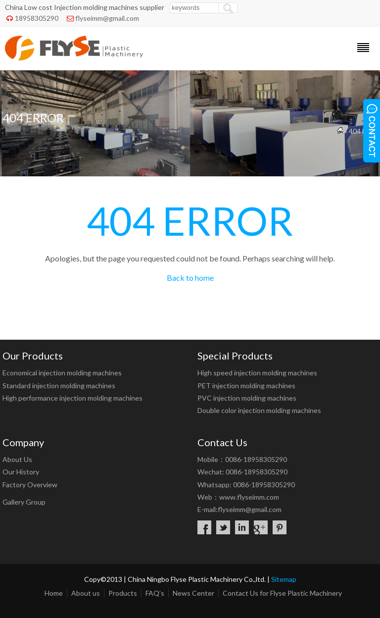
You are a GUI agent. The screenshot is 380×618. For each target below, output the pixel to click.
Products (122, 593)
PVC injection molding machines (246, 398)
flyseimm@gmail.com (107, 18)
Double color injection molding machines (259, 410)
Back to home (190, 277)
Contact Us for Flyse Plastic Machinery (282, 593)
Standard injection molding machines (58, 385)
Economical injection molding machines (62, 372)
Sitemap (283, 579)
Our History (20, 471)
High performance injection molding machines (72, 398)
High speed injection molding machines (257, 372)
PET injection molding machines (246, 385)
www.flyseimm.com (249, 497)
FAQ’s (154, 593)
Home (54, 593)
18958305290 (36, 18)
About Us (17, 459)
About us (85, 593)
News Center (193, 593)
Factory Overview (29, 484)
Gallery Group (24, 502)
